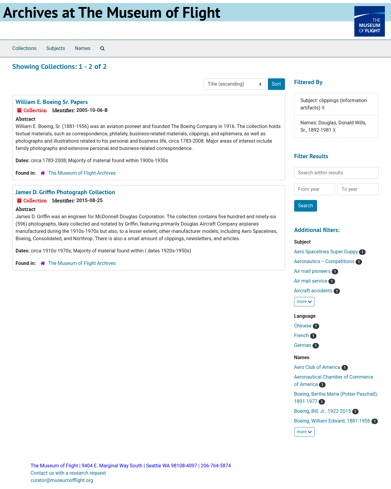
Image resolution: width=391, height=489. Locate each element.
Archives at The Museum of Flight (111, 12)
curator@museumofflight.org (62, 480)
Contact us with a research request (68, 473)
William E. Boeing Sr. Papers (52, 102)
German (303, 345)
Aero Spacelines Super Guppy (326, 252)
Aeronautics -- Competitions (325, 261)
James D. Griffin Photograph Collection (65, 192)
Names (82, 48)
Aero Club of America (318, 367)
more (304, 301)
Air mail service (311, 281)
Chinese (303, 326)
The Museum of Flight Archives (82, 173)
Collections (24, 48)
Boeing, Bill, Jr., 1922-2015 (323, 411)
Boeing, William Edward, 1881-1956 (332, 421)
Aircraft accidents (314, 291)
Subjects (55, 48)
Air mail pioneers (313, 271)
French (302, 335)
